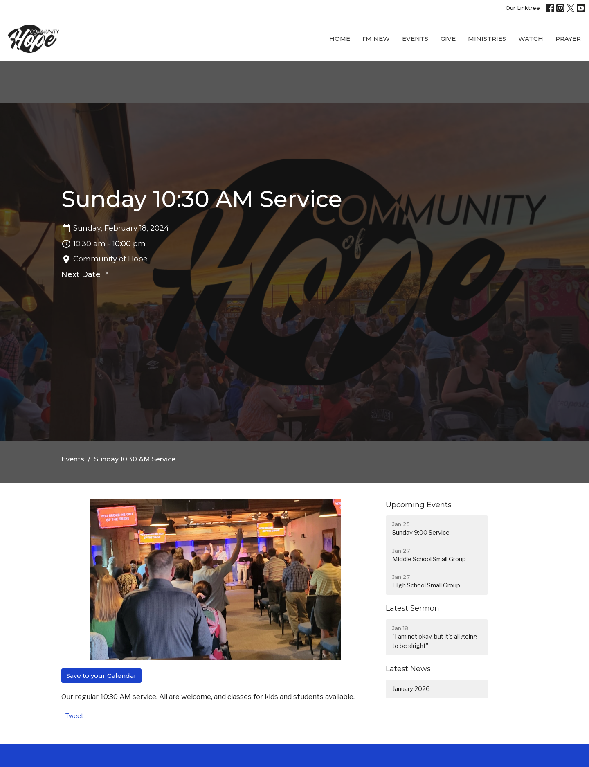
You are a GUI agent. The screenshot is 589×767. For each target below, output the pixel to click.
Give (448, 39)
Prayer (568, 39)
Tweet (74, 716)
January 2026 (411, 689)
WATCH (530, 39)
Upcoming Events (419, 504)
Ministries (487, 39)
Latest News (408, 668)
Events (415, 39)
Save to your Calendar (101, 675)
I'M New (376, 39)
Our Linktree (523, 7)
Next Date (85, 274)
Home (339, 39)
